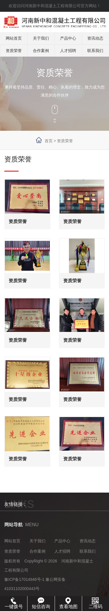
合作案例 (41, 50)
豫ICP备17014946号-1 (24, 579)
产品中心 (68, 38)
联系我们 (95, 50)
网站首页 (14, 38)
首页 (49, 141)
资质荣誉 (14, 50)
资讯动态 (95, 38)
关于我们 (41, 38)
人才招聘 (68, 50)
